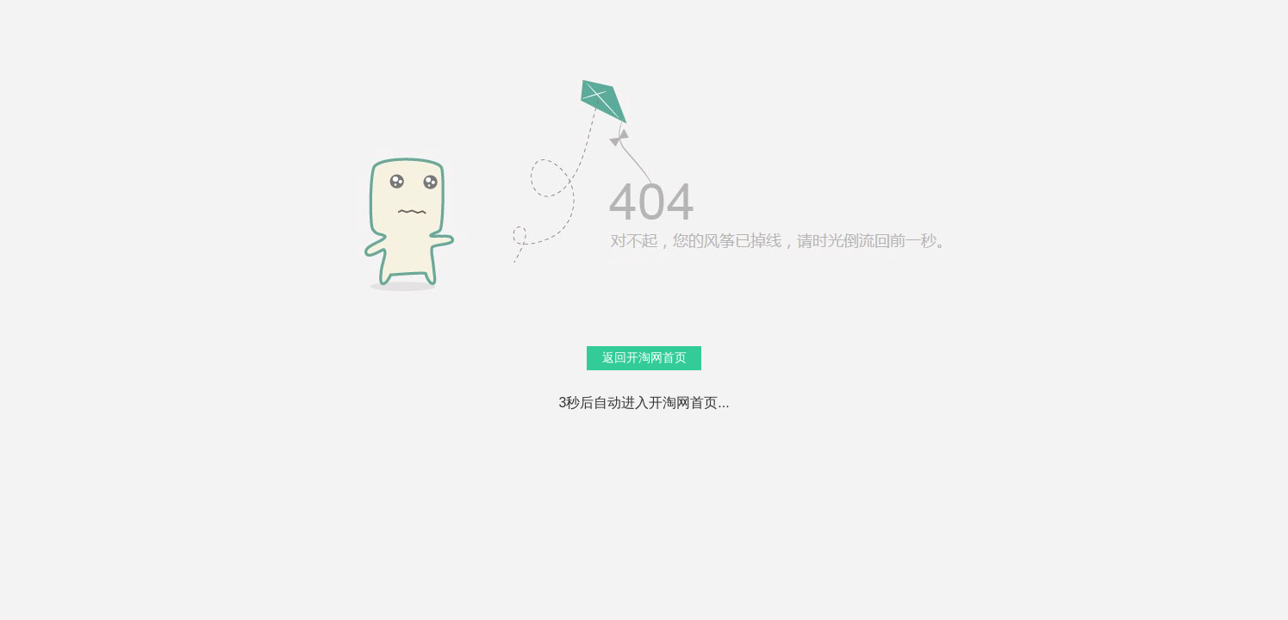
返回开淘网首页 (644, 357)
